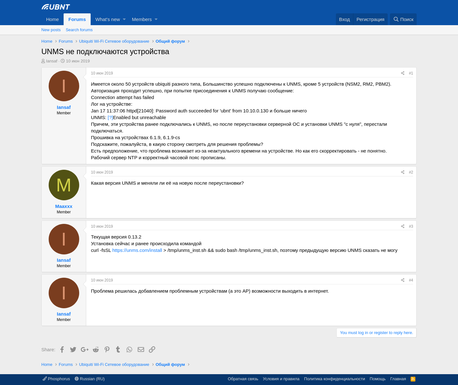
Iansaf (51, 61)
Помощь (377, 378)
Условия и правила (281, 378)
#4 (411, 280)
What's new (107, 19)
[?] (110, 117)
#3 (411, 226)
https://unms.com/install (137, 250)
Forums (77, 19)
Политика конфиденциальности (334, 378)
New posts (51, 29)
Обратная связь (243, 378)
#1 (411, 73)
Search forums (79, 29)
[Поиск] (403, 19)
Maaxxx (63, 206)
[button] (124, 19)
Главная (398, 378)
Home (52, 19)
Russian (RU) (90, 378)
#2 (411, 172)
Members (142, 19)
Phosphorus (56, 378)
